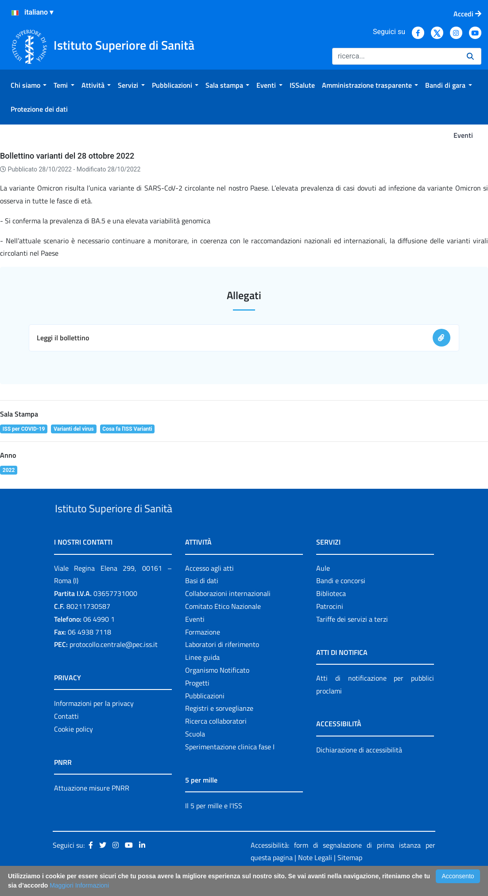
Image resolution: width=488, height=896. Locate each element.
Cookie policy (73, 749)
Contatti (66, 736)
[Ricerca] (396, 56)
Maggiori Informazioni (79, 885)
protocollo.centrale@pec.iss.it (114, 665)
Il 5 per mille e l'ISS (213, 826)
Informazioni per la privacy (94, 724)
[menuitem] (28, 85)
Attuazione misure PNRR (91, 808)
